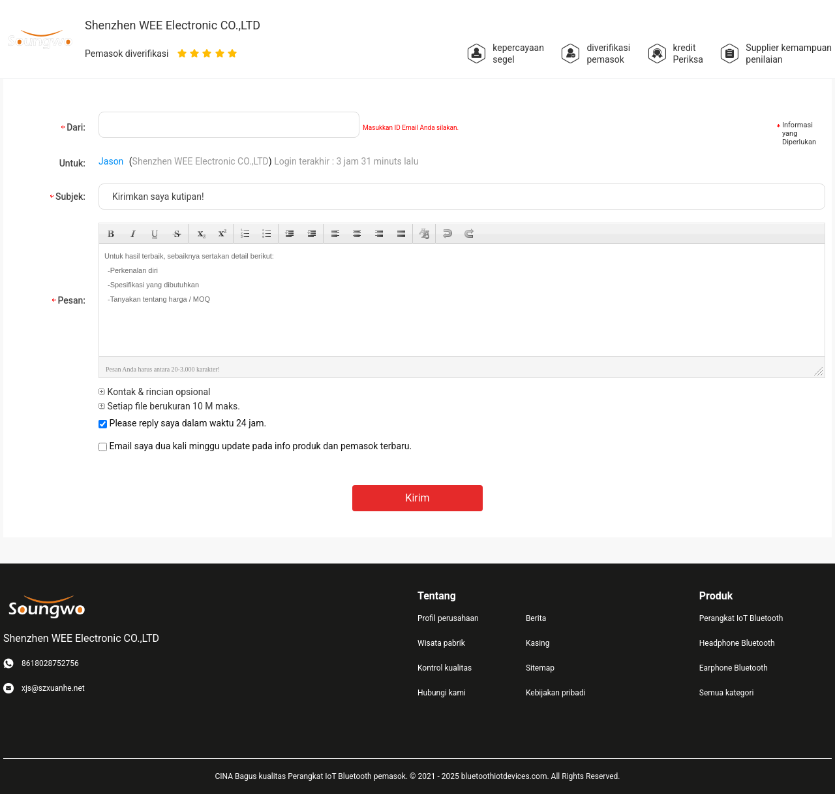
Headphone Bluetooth (737, 643)
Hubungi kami (442, 692)
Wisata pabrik (441, 643)
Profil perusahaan (448, 618)
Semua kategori (726, 692)
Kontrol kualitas (445, 668)
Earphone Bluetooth (733, 668)
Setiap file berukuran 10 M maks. (169, 406)
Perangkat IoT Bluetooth (741, 618)
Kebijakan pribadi (556, 692)
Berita (536, 618)
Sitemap (540, 668)
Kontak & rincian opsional (154, 392)
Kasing (538, 643)
